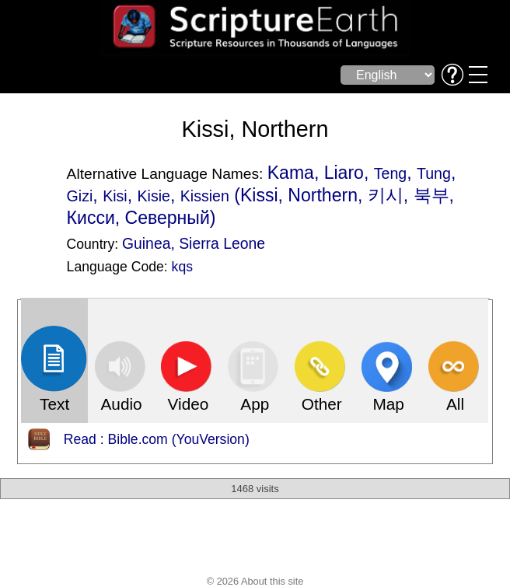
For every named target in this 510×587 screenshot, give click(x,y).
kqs (182, 266)
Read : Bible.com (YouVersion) (157, 439)
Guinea (146, 243)
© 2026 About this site (255, 581)
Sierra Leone (222, 243)
